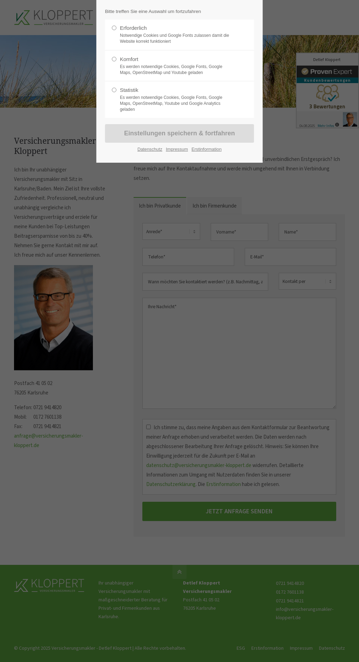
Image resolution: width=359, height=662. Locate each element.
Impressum (177, 149)
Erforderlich (176, 35)
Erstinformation (206, 149)
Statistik (176, 99)
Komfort (176, 66)
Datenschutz (149, 149)
